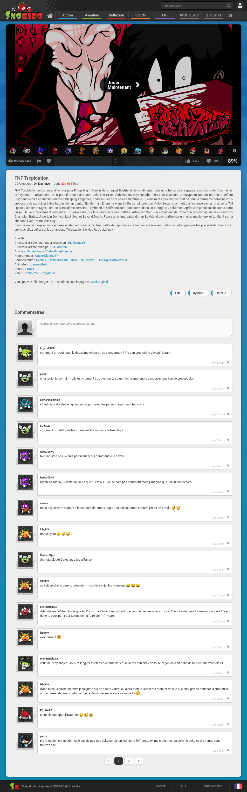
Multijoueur (189, 15)
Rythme (198, 293)
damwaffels (39, 264)
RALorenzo (59, 247)
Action (67, 15)
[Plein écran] (118, 161)
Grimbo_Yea (30, 273)
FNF (165, 15)
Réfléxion (116, 15)
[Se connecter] (240, 5)
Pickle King (34, 251)
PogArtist (48, 273)
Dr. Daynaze (76, 242)
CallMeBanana (59, 260)
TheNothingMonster (58, 251)
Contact (159, 786)
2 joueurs (213, 15)
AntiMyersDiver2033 (113, 260)
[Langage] (238, 786)
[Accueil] (50, 15)
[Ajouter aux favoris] (49, 161)
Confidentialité (212, 786)
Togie (30, 269)
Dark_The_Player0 (83, 260)
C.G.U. (184, 786)
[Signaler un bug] (39, 161)
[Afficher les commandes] (20, 161)
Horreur (221, 293)
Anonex (41, 260)
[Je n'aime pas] (213, 161)
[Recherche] (229, 5)
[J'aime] (193, 161)
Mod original (99, 282)
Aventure (92, 15)
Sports (140, 15)
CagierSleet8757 (46, 255)
